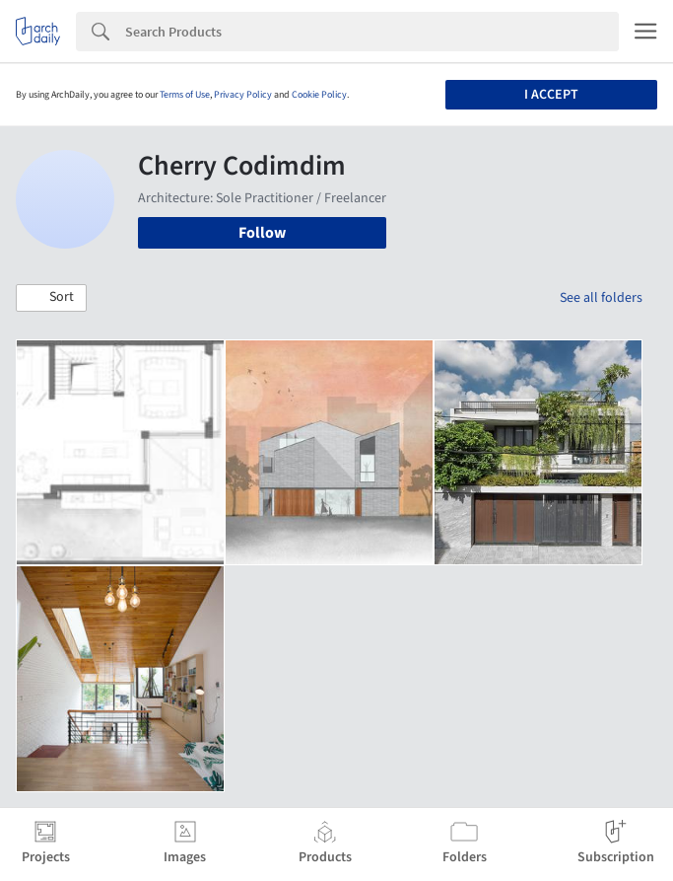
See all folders (601, 298)
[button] (51, 298)
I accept (551, 95)
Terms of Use (185, 95)
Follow (262, 233)
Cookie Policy (319, 95)
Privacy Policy (243, 95)
